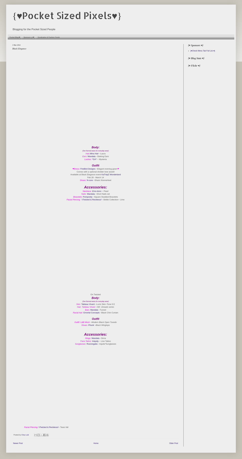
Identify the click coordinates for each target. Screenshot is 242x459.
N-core (90, 180)
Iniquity (95, 341)
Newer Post (18, 443)
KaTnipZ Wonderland (111, 174)
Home (96, 443)
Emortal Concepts (91, 312)
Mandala (92, 156)
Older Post (173, 443)
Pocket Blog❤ (14, 37)
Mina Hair (94, 153)
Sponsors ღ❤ (29, 37)
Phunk (91, 325)
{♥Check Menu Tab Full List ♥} (202, 51)
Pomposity (87, 197)
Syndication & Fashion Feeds (49, 37)
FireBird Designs (88, 169)
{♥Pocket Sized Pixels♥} (67, 15)
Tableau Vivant (88, 304)
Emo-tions (96, 191)
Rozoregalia (92, 344)
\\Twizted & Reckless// (92, 199)
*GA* (94, 159)
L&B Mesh (85, 322)
